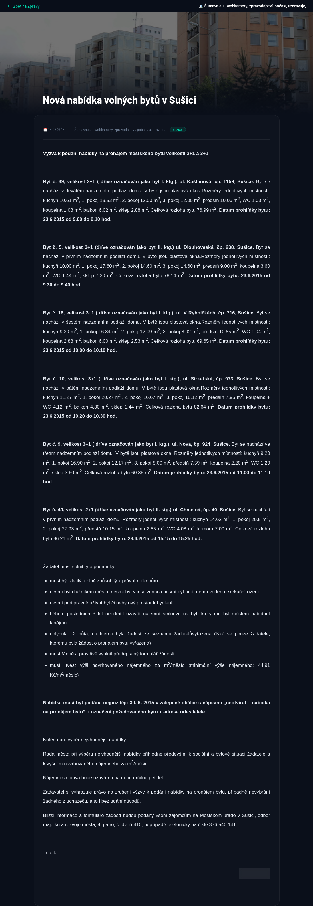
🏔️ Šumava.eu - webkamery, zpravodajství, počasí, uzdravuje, (252, 5)
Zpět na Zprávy (23, 6)
